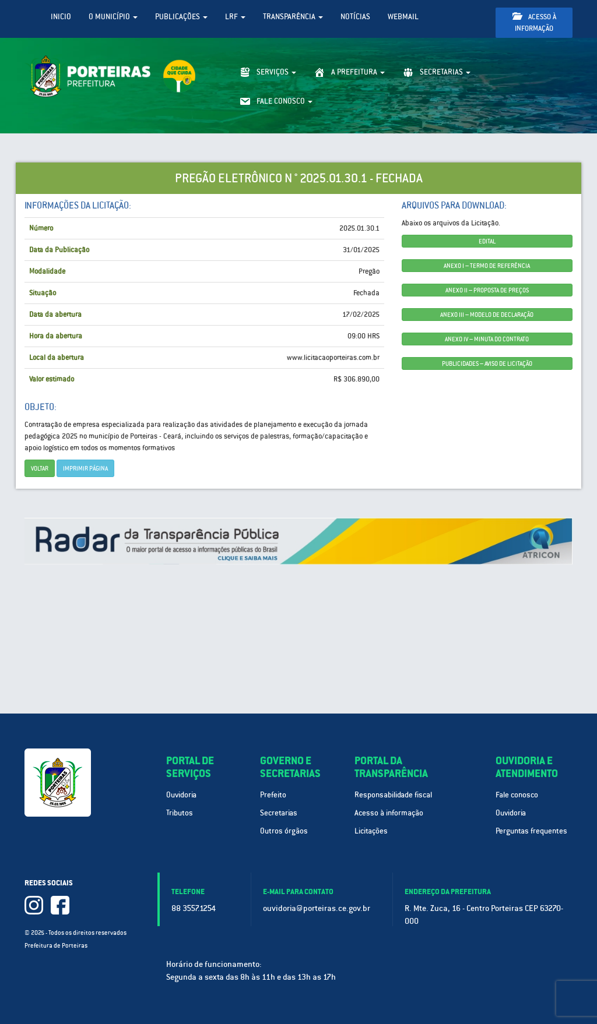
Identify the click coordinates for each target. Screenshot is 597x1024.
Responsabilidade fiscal (393, 795)
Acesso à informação (534, 22)
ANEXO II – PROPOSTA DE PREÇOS (487, 290)
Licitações (371, 831)
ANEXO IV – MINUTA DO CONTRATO (487, 339)
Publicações (181, 17)
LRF (235, 17)
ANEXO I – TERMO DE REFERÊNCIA (487, 266)
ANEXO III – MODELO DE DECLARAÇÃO (486, 314)
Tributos (179, 813)
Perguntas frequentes (531, 831)
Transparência (293, 17)
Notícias (355, 17)
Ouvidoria (181, 795)
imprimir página (85, 468)
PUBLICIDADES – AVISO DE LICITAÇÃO (487, 363)
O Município (113, 17)
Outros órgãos (284, 831)
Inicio (61, 17)
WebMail (403, 17)
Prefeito (273, 795)
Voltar (39, 468)
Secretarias (278, 813)
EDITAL (487, 241)
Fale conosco (517, 795)
